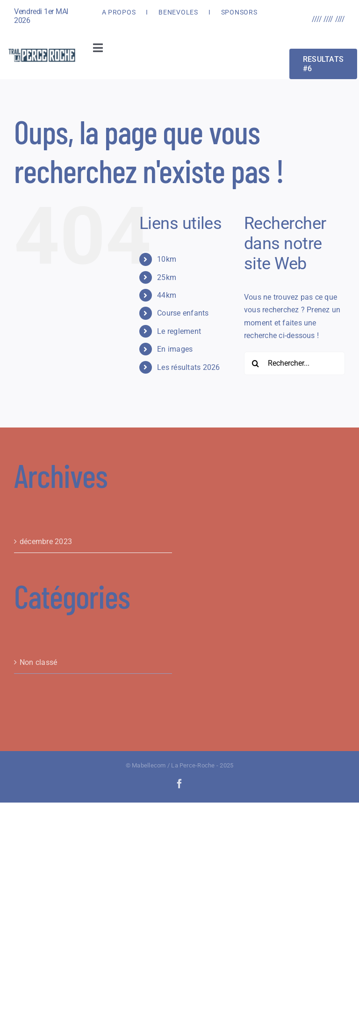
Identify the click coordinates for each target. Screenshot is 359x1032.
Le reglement (179, 331)
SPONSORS (239, 12)
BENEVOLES (178, 12)
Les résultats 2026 (188, 367)
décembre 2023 (46, 541)
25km (166, 277)
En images (175, 349)
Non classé (38, 662)
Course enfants (182, 313)
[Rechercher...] (294, 363)
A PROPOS (119, 12)
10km (166, 259)
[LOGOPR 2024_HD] (41, 50)
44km (166, 295)
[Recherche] (255, 363)
